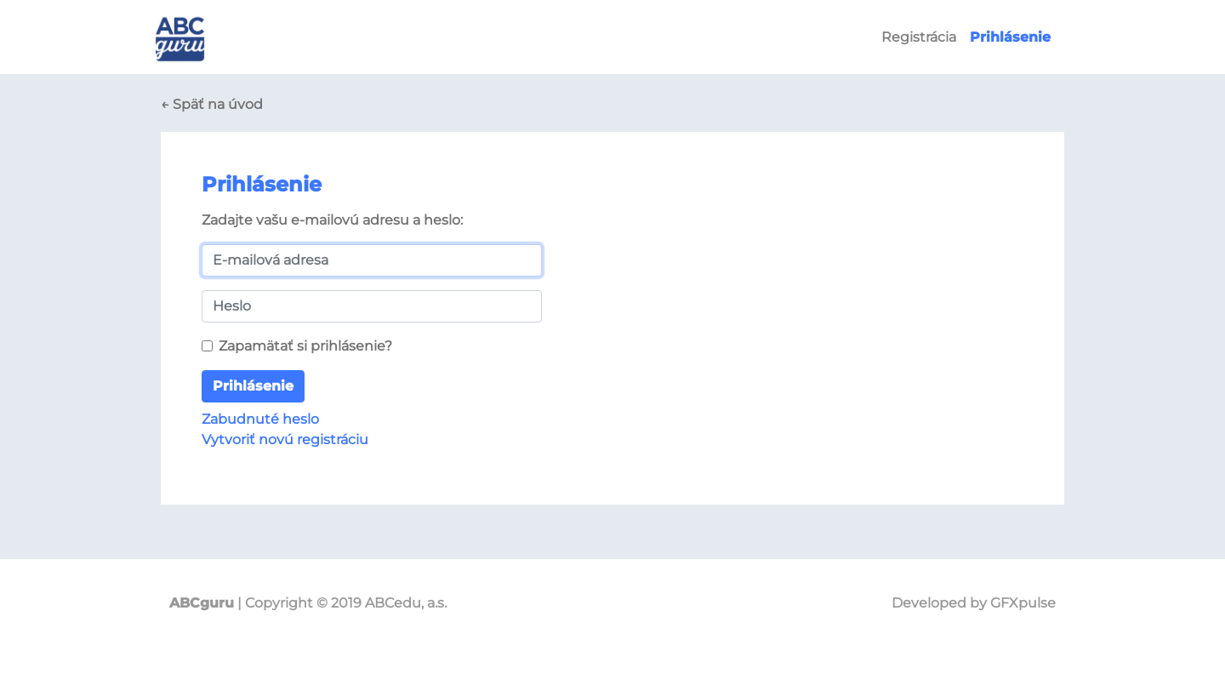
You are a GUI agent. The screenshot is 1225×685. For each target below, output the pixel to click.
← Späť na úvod (212, 104)
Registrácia (918, 37)
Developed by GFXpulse (974, 603)
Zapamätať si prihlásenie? (305, 346)
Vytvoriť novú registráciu (285, 439)
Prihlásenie (253, 386)
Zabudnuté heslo (260, 419)
